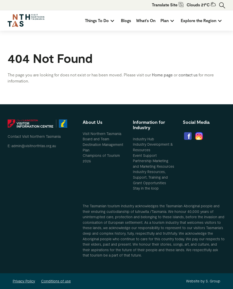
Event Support (145, 155)
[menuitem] (100, 20)
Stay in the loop (146, 188)
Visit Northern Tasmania (102, 133)
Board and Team (96, 139)
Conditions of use (56, 281)
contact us (188, 74)
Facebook (188, 136)
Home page (162, 74)
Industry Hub (143, 139)
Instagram (199, 136)
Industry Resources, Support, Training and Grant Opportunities (150, 177)
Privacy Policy (24, 281)
